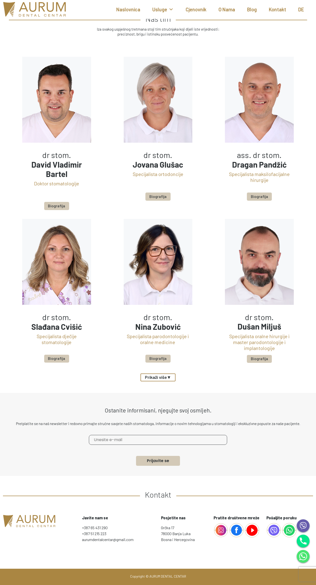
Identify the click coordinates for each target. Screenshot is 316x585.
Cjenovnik (196, 9)
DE (301, 9)
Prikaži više (158, 377)
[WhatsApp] (303, 555)
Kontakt (277, 9)
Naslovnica (128, 9)
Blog (252, 9)
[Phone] (303, 540)
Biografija (56, 205)
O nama (226, 9)
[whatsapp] (289, 529)
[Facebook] (221, 529)
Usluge (163, 9)
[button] (171, 9)
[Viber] (303, 525)
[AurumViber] (274, 529)
